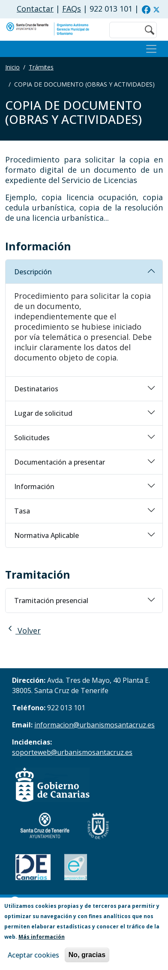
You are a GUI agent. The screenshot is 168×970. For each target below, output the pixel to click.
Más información (41, 936)
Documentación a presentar (59, 462)
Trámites (41, 67)
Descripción (33, 271)
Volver (23, 630)
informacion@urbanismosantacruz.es (94, 725)
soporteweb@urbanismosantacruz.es (72, 752)
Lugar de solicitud (43, 413)
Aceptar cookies (33, 955)
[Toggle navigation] (151, 49)
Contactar (35, 8)
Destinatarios (36, 388)
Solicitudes (32, 437)
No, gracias (87, 954)
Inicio (12, 67)
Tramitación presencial (51, 600)
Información (34, 486)
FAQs (71, 8)
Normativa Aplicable (46, 535)
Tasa (22, 511)
